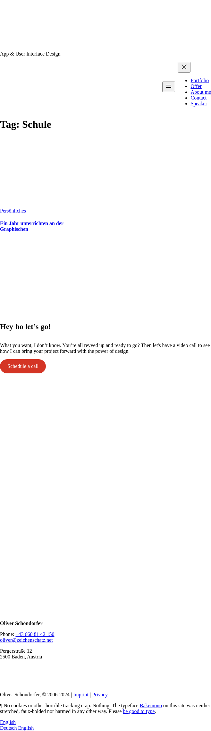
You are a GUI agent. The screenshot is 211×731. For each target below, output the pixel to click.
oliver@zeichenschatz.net (26, 640)
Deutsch (9, 728)
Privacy (100, 694)
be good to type (139, 711)
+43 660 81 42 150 (34, 634)
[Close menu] (184, 67)
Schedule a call (22, 366)
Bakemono (151, 705)
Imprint (81, 694)
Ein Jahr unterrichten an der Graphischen (31, 226)
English (8, 722)
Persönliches (13, 210)
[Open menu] (168, 87)
